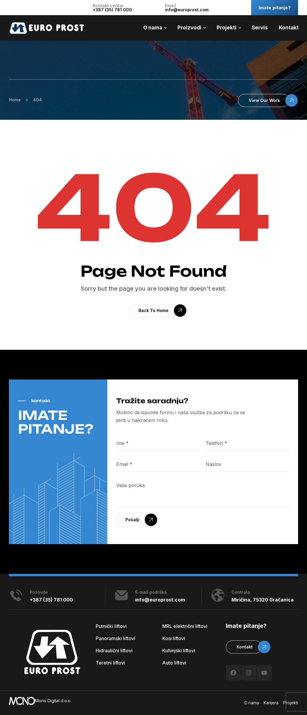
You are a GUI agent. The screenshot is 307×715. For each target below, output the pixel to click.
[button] (263, 100)
